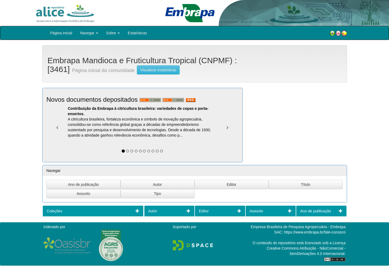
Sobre (113, 33)
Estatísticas (137, 33)
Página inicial (61, 33)
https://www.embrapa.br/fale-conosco (314, 232)
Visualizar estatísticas (158, 70)
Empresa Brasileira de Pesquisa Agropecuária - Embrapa (298, 227)
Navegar (89, 33)
